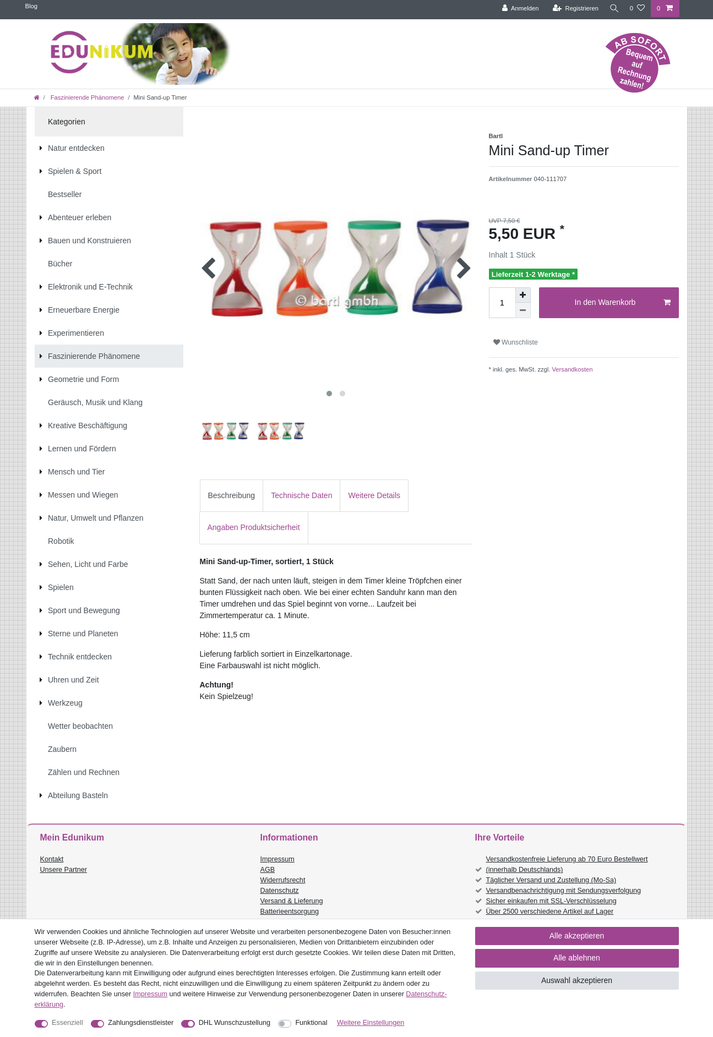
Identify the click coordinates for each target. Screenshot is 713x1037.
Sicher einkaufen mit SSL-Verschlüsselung (551, 901)
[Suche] (613, 8)
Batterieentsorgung (289, 911)
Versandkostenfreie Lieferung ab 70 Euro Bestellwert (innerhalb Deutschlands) (567, 864)
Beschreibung (231, 495)
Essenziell (67, 1023)
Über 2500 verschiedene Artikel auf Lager (550, 911)
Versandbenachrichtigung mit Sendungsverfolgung (563, 890)
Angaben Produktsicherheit (254, 527)
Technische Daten (301, 495)
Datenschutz (279, 890)
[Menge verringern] (523, 310)
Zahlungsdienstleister (140, 1023)
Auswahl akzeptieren (576, 980)
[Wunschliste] (637, 8)
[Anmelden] (517, 8)
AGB (267, 870)
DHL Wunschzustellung (234, 1023)
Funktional (311, 1023)
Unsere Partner (63, 870)
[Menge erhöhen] (523, 295)
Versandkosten (571, 369)
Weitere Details (374, 495)
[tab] (232, 495)
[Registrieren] (572, 8)
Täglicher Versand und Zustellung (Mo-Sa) (551, 880)
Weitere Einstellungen (370, 1023)
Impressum (277, 859)
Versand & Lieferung (291, 901)
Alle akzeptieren (577, 935)
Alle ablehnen (576, 957)
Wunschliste (515, 342)
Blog (31, 6)
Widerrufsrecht (283, 880)
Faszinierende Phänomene (86, 97)
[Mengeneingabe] (502, 302)
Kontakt (52, 859)
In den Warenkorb (623, 303)
